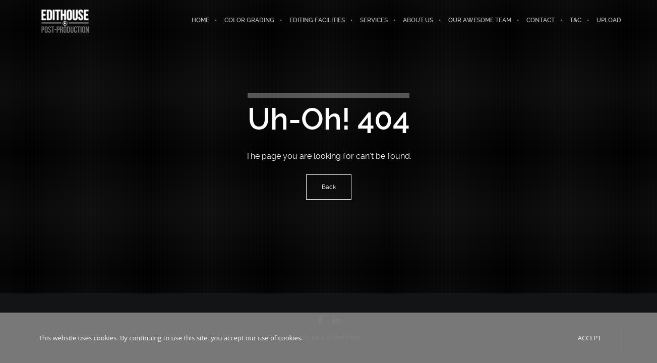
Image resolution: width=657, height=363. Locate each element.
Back (329, 187)
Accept (590, 337)
